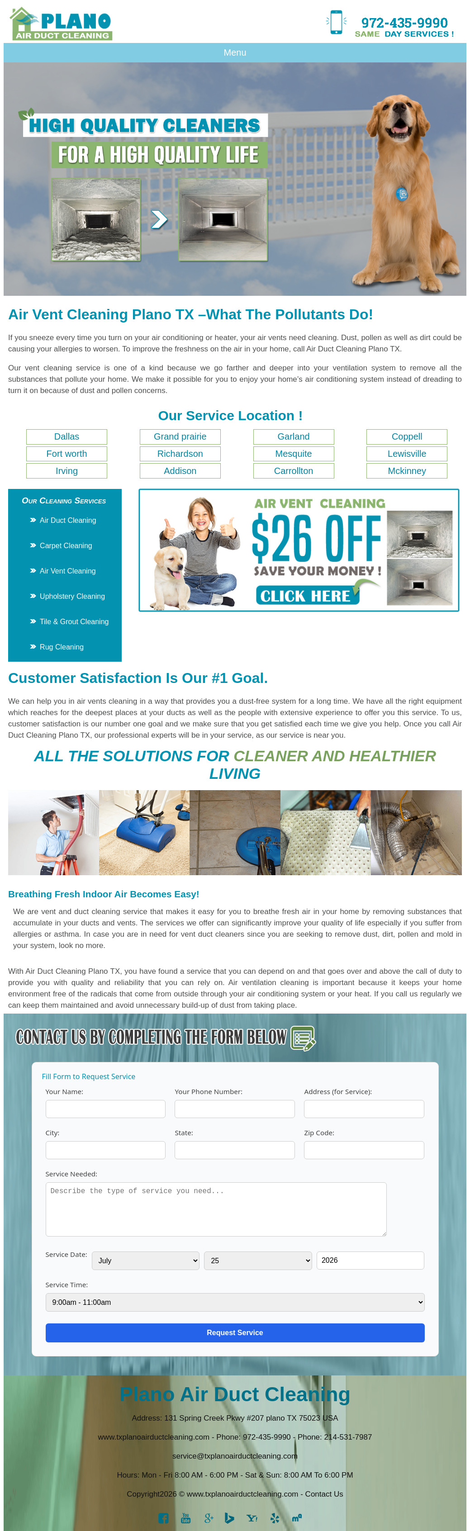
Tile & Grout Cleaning (74, 622)
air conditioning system (344, 379)
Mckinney (407, 471)
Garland (293, 436)
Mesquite (293, 454)
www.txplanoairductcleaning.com (154, 1437)
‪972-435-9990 (267, 1437)
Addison (180, 471)
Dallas (67, 436)
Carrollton (293, 471)
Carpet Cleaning (66, 546)
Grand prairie (180, 436)
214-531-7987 (348, 1437)
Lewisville (407, 454)
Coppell (407, 436)
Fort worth (67, 454)
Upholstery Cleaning (72, 596)
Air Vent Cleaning (68, 571)
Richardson (180, 454)
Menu (234, 52)
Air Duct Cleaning (68, 520)
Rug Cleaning (62, 647)
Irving (67, 471)
